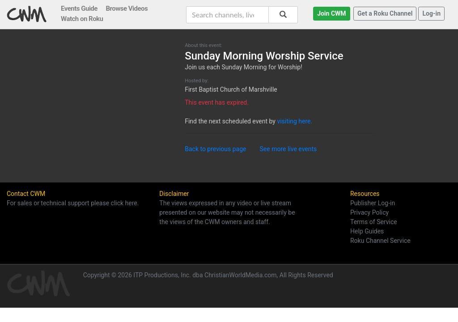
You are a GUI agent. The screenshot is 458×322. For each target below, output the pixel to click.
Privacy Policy (369, 212)
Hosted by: (196, 81)
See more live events (288, 149)
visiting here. (294, 121)
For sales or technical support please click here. (73, 203)
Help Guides (367, 231)
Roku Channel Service (380, 240)
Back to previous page (215, 149)
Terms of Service (373, 221)
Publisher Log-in (372, 203)
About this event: (203, 45)
